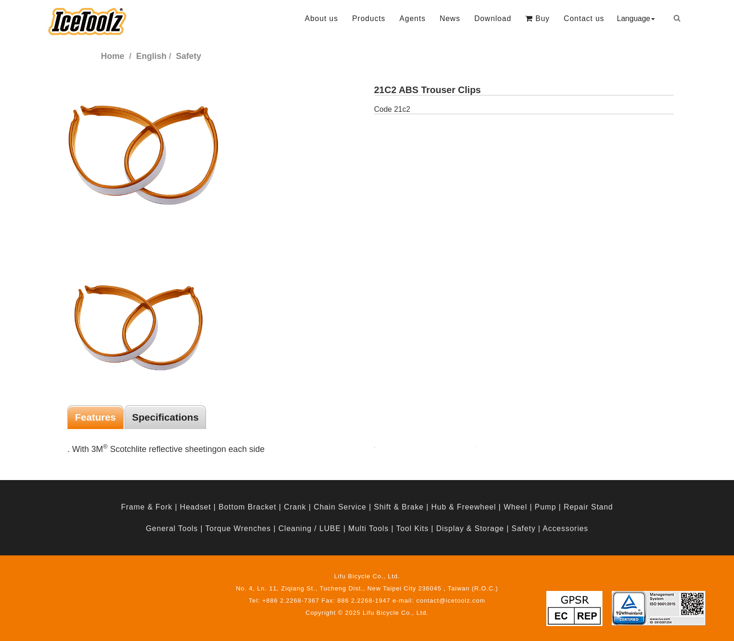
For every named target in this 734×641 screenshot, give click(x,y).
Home (113, 56)
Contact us (584, 18)
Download (492, 18)
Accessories (565, 528)
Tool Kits (412, 528)
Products (368, 18)
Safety (524, 528)
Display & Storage (470, 528)
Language (636, 18)
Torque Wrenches (238, 528)
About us (321, 18)
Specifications (165, 417)
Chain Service (340, 507)
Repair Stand (588, 507)
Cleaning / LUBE (310, 528)
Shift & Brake (399, 507)
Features (95, 417)
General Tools (172, 528)
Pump (545, 507)
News (450, 18)
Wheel (515, 507)
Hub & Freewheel (463, 507)
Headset (195, 507)
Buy (537, 18)
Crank (295, 507)
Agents (412, 18)
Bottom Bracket (247, 507)
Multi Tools (368, 528)
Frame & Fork (146, 507)
